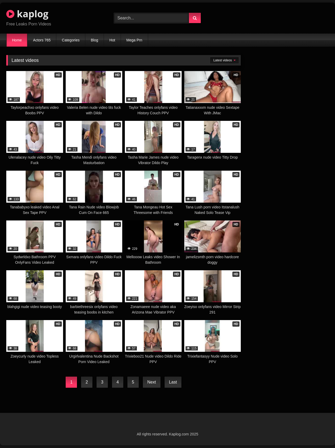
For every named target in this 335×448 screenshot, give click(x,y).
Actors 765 (42, 40)
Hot (112, 40)
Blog (94, 40)
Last (173, 382)
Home (17, 40)
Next (151, 382)
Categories (71, 40)
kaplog (27, 13)
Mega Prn (134, 40)
